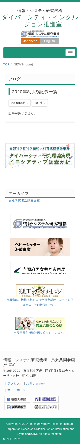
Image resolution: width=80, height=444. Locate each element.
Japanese (30, 41)
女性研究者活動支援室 (24, 200)
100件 (39, 103)
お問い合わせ (35, 383)
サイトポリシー (18, 390)
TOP (6, 64)
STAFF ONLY (11, 439)
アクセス (13, 383)
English (49, 41)
